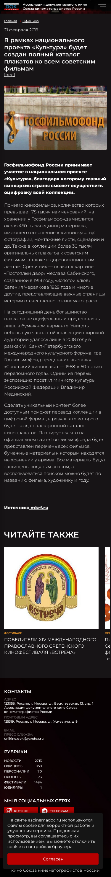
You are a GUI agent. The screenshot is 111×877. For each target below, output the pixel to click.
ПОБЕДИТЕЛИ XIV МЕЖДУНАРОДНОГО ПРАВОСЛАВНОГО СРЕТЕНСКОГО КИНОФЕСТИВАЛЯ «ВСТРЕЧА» (50, 646)
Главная (10, 21)
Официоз (30, 21)
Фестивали (13, 633)
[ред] (9, 74)
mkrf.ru (38, 507)
